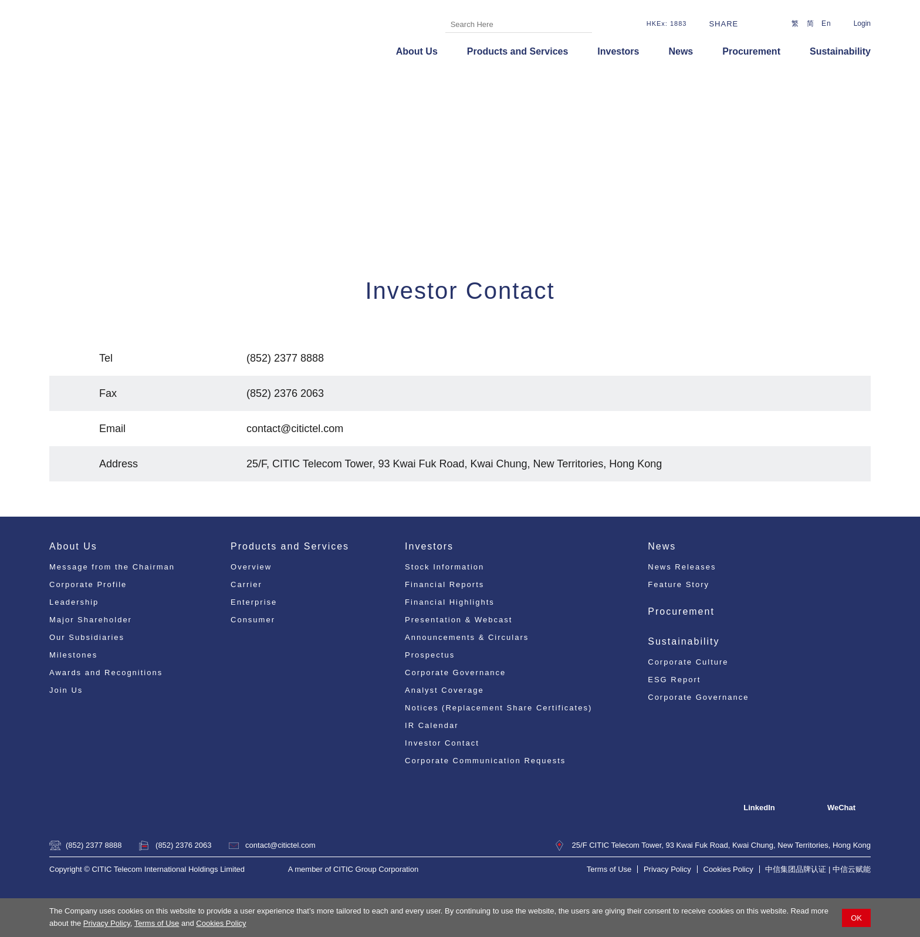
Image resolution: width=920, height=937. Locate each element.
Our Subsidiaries (86, 637)
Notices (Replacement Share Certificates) (498, 707)
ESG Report (674, 679)
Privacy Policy (106, 923)
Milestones (73, 654)
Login (862, 23)
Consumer (253, 619)
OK (856, 918)
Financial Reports (444, 584)
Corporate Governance (455, 672)
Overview (251, 566)
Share (723, 23)
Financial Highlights (450, 602)
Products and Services (518, 51)
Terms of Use (157, 923)
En (826, 23)
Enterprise (254, 602)
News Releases (682, 566)
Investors (618, 51)
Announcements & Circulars (467, 637)
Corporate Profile (88, 584)
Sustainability (840, 51)
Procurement (751, 51)
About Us (417, 51)
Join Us (66, 690)
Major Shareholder (90, 619)
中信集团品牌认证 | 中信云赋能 (818, 869)
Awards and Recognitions (106, 672)
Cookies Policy (221, 923)
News (680, 51)
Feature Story (678, 584)
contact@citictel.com (280, 845)
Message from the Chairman (112, 566)
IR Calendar (431, 725)
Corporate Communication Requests (485, 760)
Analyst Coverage (444, 690)
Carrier (246, 584)
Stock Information (444, 566)
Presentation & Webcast (458, 619)
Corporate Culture (688, 662)
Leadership (74, 602)
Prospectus (430, 654)
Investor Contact (442, 743)
